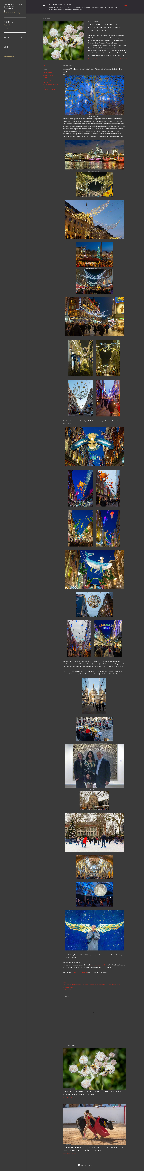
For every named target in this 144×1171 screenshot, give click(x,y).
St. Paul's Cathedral (49, 89)
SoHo (44, 87)
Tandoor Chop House (79, 972)
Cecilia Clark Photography (12, 13)
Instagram (7, 28)
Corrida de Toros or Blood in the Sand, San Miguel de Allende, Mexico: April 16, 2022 (93, 1149)
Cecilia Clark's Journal (60, 4)
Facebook (7, 25)
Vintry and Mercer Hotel (98, 965)
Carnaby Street (47, 73)
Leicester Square (48, 80)
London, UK (71, 989)
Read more (123, 58)
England (45, 77)
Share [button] (89, 58)
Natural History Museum (50, 85)
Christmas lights (48, 75)
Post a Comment (97, 58)
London (45, 82)
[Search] (124, 5)
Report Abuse (9, 56)
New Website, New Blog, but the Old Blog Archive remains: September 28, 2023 (106, 27)
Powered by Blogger (85, 1165)
